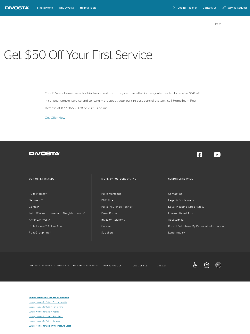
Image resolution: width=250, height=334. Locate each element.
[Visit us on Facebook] (199, 155)
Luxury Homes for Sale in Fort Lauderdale (48, 302)
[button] (45, 8)
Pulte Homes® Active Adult (46, 226)
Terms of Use (139, 266)
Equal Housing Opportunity (186, 206)
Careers (106, 226)
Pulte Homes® (38, 194)
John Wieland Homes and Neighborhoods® (57, 213)
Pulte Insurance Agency (116, 206)
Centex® (34, 206)
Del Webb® (36, 200)
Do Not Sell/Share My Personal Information (196, 226)
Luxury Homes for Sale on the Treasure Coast (50, 326)
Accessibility (176, 219)
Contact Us (209, 7)
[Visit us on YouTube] (217, 155)
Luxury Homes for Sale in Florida (49, 298)
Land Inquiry (176, 232)
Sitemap (161, 266)
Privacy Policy (113, 266)
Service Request (234, 7)
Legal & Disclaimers (181, 200)
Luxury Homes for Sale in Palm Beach (46, 316)
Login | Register (184, 7)
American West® (39, 219)
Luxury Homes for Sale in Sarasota (44, 321)
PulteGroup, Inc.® (40, 232)
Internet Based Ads (180, 213)
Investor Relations (113, 219)
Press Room (109, 213)
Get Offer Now (55, 117)
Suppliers (107, 232)
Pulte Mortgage (111, 194)
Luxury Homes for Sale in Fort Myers (46, 307)
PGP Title (107, 200)
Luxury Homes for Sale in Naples (44, 312)
